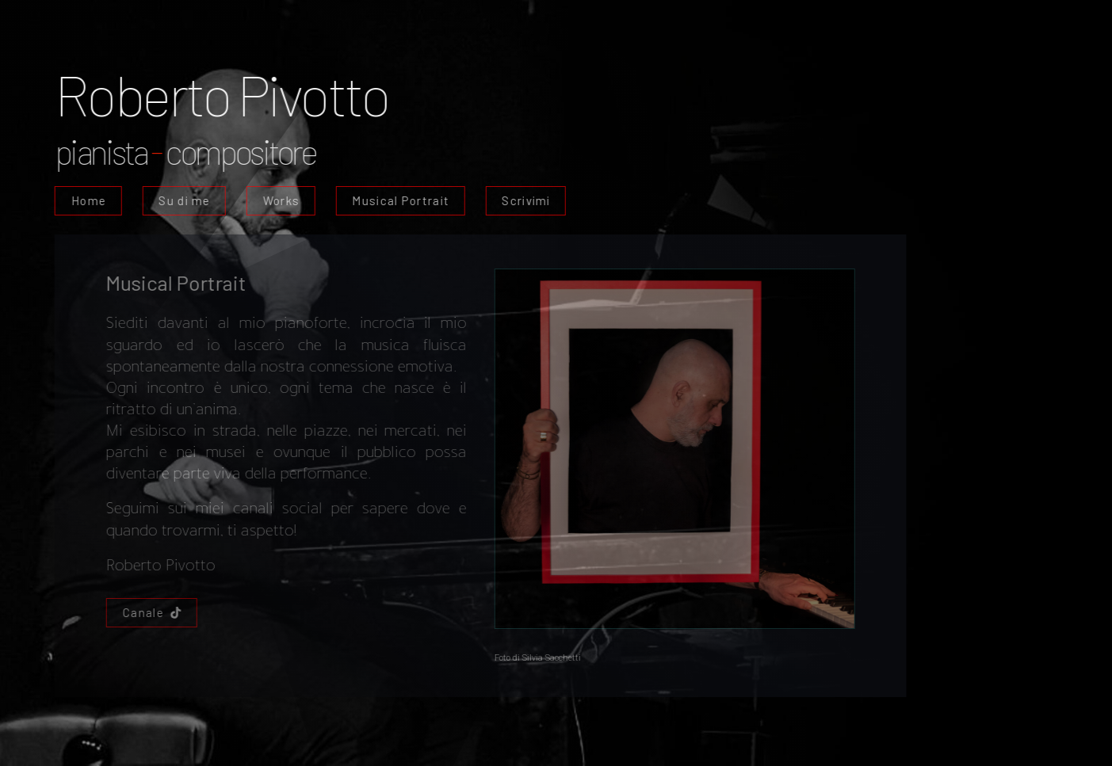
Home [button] (87, 200)
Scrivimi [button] (524, 200)
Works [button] (279, 200)
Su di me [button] (182, 200)
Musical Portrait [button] (399, 200)
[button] (150, 612)
